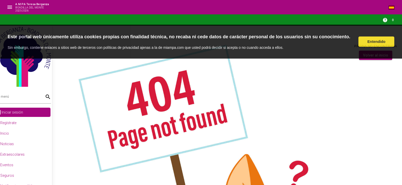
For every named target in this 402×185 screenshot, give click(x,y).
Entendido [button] (376, 42)
